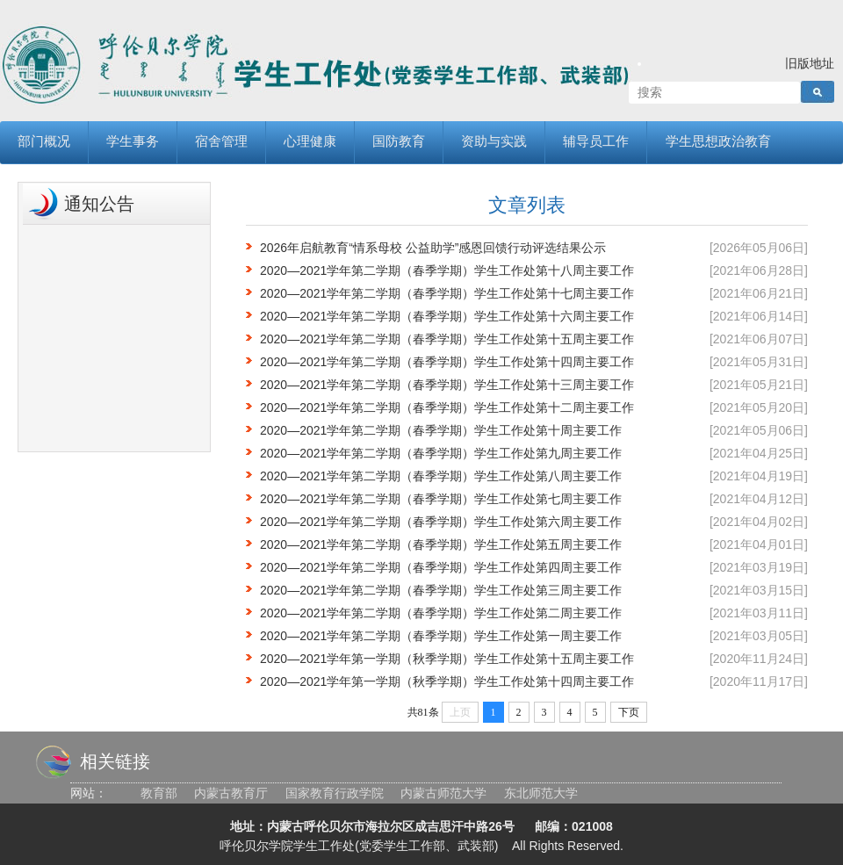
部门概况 (44, 142)
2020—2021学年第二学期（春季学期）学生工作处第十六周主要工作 (447, 316)
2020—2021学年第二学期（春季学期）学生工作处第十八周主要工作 (447, 270)
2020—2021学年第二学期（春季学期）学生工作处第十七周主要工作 (447, 293)
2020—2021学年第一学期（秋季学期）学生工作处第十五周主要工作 (447, 659)
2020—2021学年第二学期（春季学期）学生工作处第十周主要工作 (441, 430)
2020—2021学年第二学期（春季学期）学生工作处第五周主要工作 (441, 544)
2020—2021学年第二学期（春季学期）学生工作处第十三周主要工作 (447, 385)
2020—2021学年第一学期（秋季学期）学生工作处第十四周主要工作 (447, 681)
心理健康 (310, 142)
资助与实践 (494, 142)
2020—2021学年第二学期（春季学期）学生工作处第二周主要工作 (441, 613)
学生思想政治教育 (718, 142)
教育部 (158, 793)
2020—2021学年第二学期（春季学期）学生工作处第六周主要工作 (441, 522)
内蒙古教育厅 (231, 793)
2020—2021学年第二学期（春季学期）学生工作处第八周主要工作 (441, 476)
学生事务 (132, 142)
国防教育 (398, 142)
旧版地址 (809, 63)
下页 (628, 712)
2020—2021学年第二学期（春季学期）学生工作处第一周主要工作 (441, 636)
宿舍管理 (221, 142)
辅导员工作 (596, 142)
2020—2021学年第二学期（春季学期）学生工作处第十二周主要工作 (447, 407)
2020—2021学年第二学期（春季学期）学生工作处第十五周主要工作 (447, 339)
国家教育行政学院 (334, 793)
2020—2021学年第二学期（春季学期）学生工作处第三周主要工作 (441, 590)
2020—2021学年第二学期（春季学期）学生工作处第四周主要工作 (441, 567)
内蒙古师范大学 (443, 793)
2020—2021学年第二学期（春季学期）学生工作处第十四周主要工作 (447, 362)
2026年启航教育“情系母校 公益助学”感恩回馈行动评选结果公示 (433, 248)
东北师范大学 (541, 793)
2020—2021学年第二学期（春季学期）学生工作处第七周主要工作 (441, 499)
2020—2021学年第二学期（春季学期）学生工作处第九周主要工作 (441, 453)
